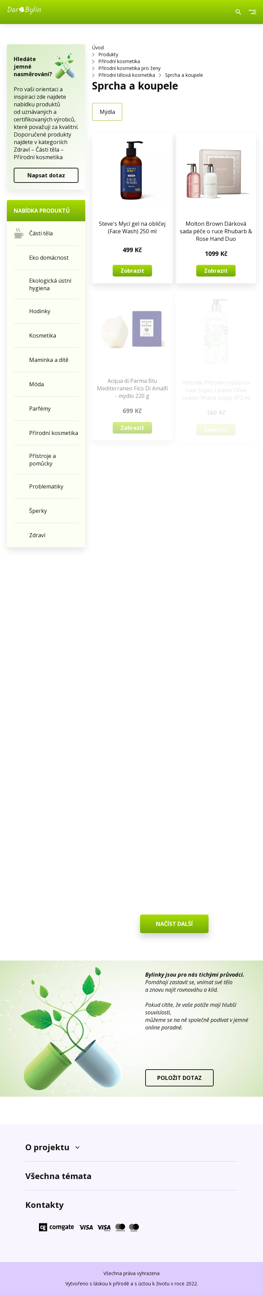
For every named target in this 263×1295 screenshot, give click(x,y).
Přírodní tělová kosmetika (126, 75)
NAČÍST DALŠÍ (174, 924)
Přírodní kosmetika (119, 61)
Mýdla (107, 112)
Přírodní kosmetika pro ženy (129, 68)
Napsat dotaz (46, 175)
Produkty (108, 54)
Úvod (98, 47)
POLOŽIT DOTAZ (179, 1078)
